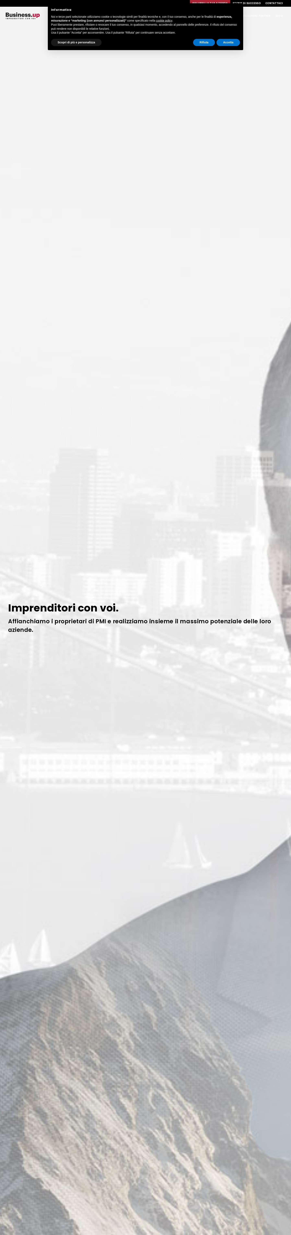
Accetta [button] (228, 42)
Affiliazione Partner (255, 16)
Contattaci (274, 3)
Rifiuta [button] (204, 42)
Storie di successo (247, 3)
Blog (279, 16)
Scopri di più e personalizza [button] (76, 42)
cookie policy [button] (164, 20)
